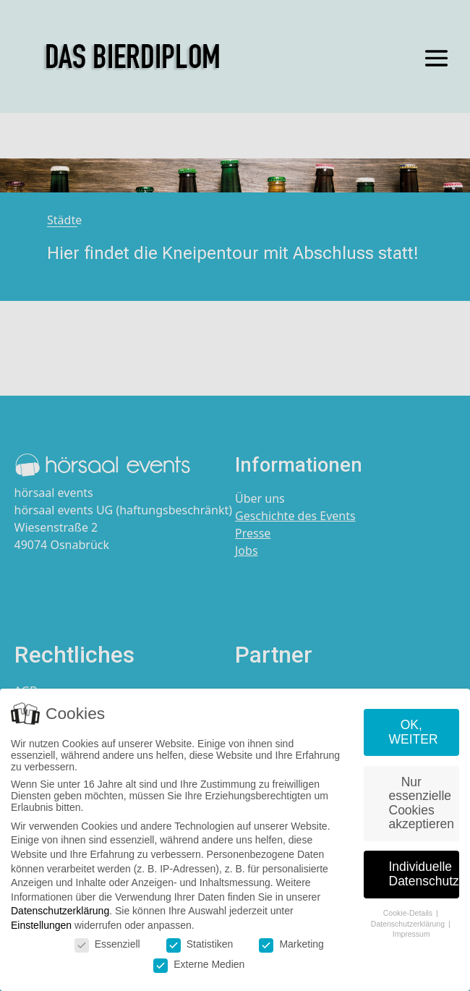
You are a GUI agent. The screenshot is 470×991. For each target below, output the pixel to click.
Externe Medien (198, 965)
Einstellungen (41, 926)
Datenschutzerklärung (60, 911)
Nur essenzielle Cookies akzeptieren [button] (421, 804)
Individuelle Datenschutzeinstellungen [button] (424, 874)
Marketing (291, 944)
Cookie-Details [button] (409, 913)
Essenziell (107, 944)
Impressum (411, 934)
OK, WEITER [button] (413, 732)
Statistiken (200, 944)
